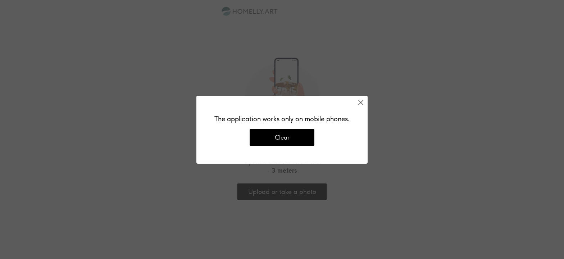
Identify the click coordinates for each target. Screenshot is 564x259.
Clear (282, 137)
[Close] (361, 102)
